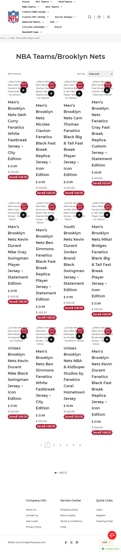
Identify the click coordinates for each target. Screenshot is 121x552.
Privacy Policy (33, 474)
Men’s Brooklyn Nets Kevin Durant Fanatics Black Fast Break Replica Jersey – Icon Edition (102, 330)
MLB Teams (65, 1)
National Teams (31, 21)
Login (99, 457)
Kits (52, 21)
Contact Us (32, 463)
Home (25, 1)
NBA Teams (29, 6)
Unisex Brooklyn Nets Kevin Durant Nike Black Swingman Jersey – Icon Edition (18, 324)
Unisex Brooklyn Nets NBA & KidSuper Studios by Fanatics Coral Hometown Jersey (74, 324)
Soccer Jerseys (63, 16)
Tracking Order (104, 469)
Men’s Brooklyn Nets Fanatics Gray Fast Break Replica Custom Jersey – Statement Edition (102, 120)
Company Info (36, 448)
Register (101, 463)
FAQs (63, 474)
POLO (58, 27)
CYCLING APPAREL (33, 27)
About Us (31, 457)
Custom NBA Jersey (34, 11)
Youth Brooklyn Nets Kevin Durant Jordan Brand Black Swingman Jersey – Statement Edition (74, 225)
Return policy (67, 463)
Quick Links (104, 448)
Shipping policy (69, 457)
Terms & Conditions (71, 469)
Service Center (70, 448)
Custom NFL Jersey (33, 16)
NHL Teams (52, 6)
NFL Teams (42, 1)
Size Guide (32, 469)
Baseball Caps (30, 31)
